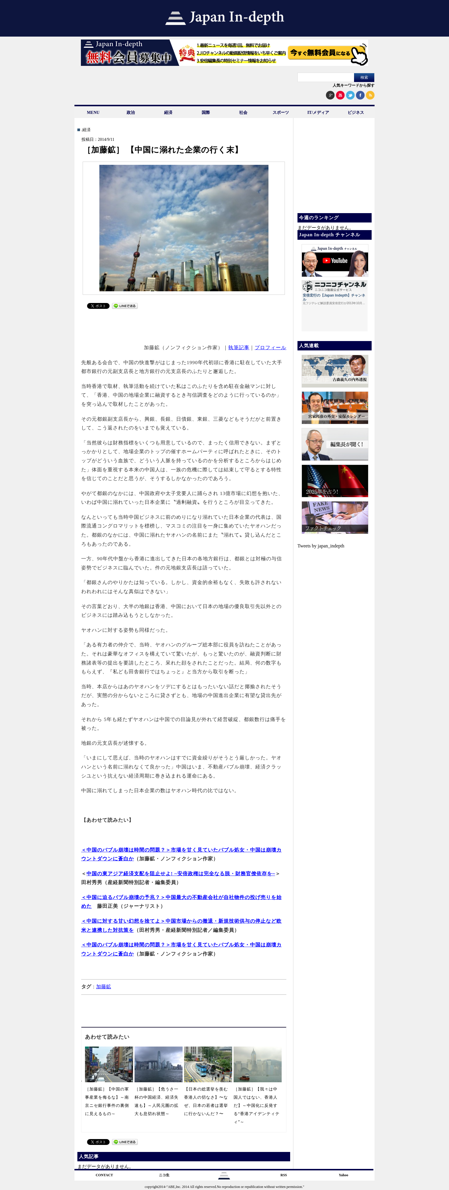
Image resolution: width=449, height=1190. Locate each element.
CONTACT (104, 1175)
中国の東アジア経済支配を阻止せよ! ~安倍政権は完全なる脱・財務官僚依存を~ (180, 873)
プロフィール (270, 347)
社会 (243, 112)
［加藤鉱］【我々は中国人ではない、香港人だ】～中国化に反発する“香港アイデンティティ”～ (257, 1105)
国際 (206, 112)
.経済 (86, 130)
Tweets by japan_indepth (320, 545)
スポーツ (281, 112)
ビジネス (356, 112)
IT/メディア (318, 112)
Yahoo (343, 1175)
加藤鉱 (103, 986)
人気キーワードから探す (354, 85)
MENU (93, 112)
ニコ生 (164, 1175)
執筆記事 (238, 347)
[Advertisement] (184, 325)
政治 (131, 112)
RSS (283, 1175)
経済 (168, 112)
